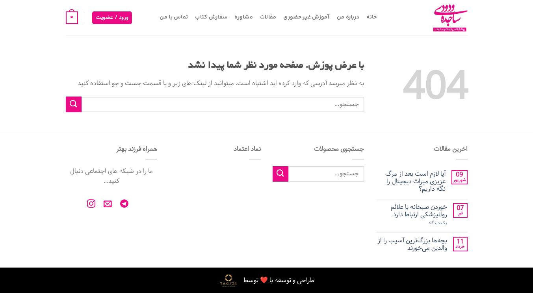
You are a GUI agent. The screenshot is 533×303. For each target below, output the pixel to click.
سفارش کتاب (211, 17)
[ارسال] (74, 104)
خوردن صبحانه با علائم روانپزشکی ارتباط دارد (419, 210)
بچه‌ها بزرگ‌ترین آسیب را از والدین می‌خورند (412, 244)
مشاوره (243, 17)
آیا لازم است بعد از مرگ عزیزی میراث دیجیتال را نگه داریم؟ (415, 181)
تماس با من (174, 17)
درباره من (348, 17)
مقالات (268, 17)
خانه (371, 17)
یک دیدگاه (438, 223)
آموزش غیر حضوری (306, 17)
